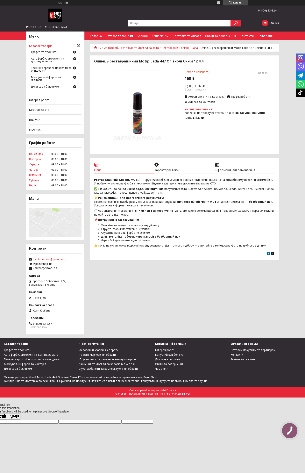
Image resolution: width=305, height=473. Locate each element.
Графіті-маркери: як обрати (97, 354)
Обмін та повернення (220, 36)
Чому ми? (161, 368)
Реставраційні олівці (175, 48)
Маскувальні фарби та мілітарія (46, 79)
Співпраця (265, 36)
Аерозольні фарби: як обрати (98, 350)
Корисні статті (39, 109)
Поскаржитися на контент (143, 393)
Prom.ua (171, 390)
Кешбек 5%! (160, 36)
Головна (96, 36)
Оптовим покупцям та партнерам (253, 350)
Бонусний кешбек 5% (169, 354)
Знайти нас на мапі (243, 359)
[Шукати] (236, 23)
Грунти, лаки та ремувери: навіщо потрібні (107, 359)
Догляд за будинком (45, 86)
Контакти (247, 36)
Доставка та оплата (186, 36)
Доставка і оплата (167, 359)
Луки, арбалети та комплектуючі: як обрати (108, 368)
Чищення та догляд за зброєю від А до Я (107, 364)
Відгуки (34, 119)
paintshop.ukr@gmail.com (49, 259)
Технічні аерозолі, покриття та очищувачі (51, 69)
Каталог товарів (117, 36)
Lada (195, 48)
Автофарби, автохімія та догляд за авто (131, 48)
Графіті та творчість (44, 52)
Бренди (142, 36)
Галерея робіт (39, 100)
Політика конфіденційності (175, 393)
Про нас (35, 129)
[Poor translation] (14, 416)
